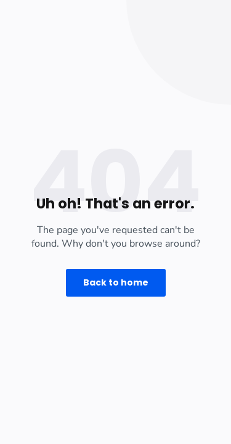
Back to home (115, 282)
